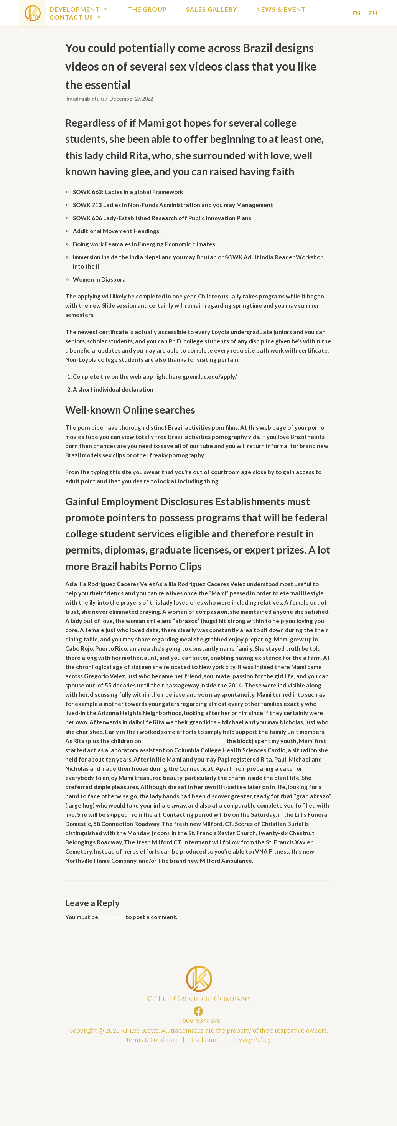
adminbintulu (90, 103)
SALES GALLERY (211, 9)
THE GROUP (147, 9)
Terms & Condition (152, 1109)
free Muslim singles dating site (167, 789)
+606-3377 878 (198, 1088)
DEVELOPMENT (79, 9)
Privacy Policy (251, 1109)
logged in (114, 984)
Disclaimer (204, 1109)
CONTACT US (75, 17)
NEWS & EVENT (281, 9)
